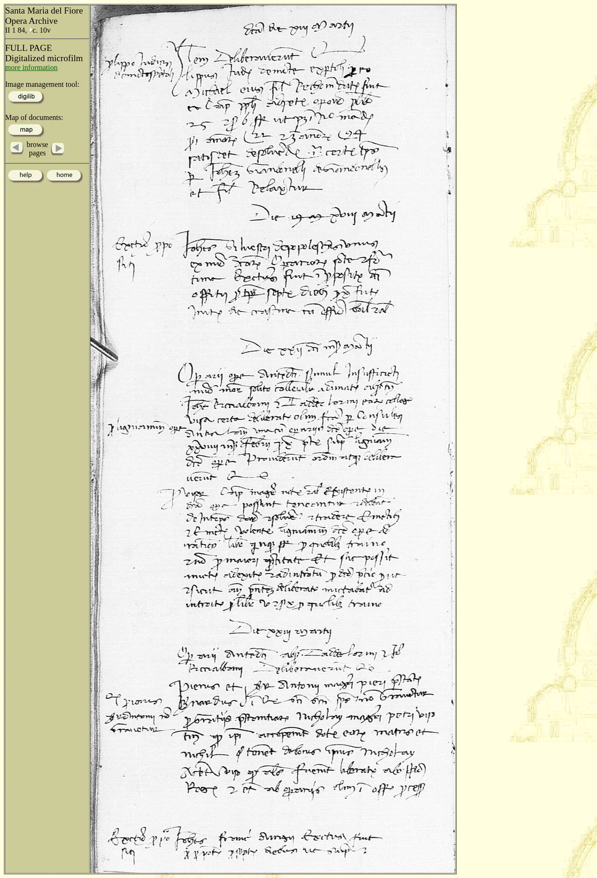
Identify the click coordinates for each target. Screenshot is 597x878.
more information (31, 67)
